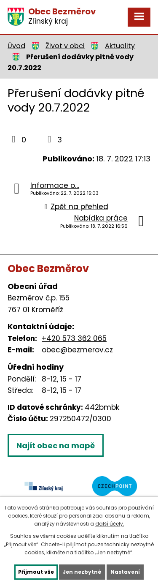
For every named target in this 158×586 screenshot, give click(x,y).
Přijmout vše (36, 571)
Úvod (16, 46)
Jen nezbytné (82, 571)
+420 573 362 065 (74, 338)
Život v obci (65, 46)
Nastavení (125, 571)
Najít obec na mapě (55, 445)
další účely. (109, 523)
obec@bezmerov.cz (77, 350)
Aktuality (120, 46)
